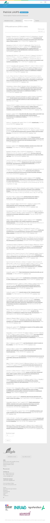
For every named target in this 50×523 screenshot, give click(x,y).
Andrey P (34, 96)
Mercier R (35, 67)
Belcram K (20, 244)
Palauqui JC (13, 87)
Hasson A (8, 212)
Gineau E (14, 212)
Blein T (21, 178)
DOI (35, 41)
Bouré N (8, 128)
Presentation (8, 20)
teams (37, 20)
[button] (42, 2)
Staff (4, 494)
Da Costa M (34, 86)
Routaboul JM (9, 55)
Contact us (5, 495)
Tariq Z (17, 129)
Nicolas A (8, 36)
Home (4, 487)
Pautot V (8, 105)
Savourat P (21, 66)
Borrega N (9, 129)
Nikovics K (36, 244)
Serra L (8, 203)
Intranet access (12, 456)
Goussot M (20, 128)
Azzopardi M (9, 46)
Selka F (8, 178)
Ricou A (14, 67)
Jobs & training (6, 491)
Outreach (5, 492)
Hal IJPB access (26, 456)
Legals (43, 520)
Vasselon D (26, 57)
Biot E (19, 86)
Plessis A (14, 318)
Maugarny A (22, 38)
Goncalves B (36, 169)
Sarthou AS (10, 38)
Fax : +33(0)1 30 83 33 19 (8, 474)
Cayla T (18, 105)
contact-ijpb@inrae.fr (8, 476)
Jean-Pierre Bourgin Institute (9, 488)
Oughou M (9, 96)
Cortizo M (18, 169)
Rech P (28, 86)
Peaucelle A (14, 128)
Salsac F (27, 332)
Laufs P (28, 38)
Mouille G (19, 212)
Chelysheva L (35, 36)
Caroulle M (23, 36)
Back (8, 440)
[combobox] (25, 31)
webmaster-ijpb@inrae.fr (9, 480)
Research (18, 20)
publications (28, 20)
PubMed (31, 41)
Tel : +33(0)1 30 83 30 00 (8, 473)
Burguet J (39, 96)
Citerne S (33, 55)
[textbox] (25, 31)
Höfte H (14, 334)
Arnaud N (16, 38)
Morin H (16, 86)
